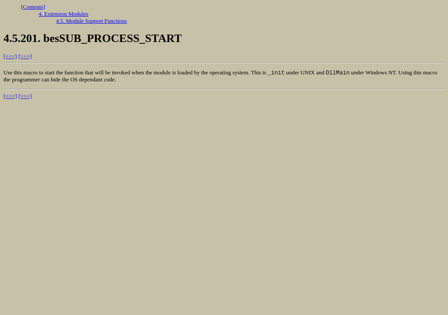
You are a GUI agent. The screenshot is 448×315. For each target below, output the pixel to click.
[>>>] (25, 56)
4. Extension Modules (63, 13)
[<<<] (10, 56)
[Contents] (33, 7)
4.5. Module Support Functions (91, 21)
